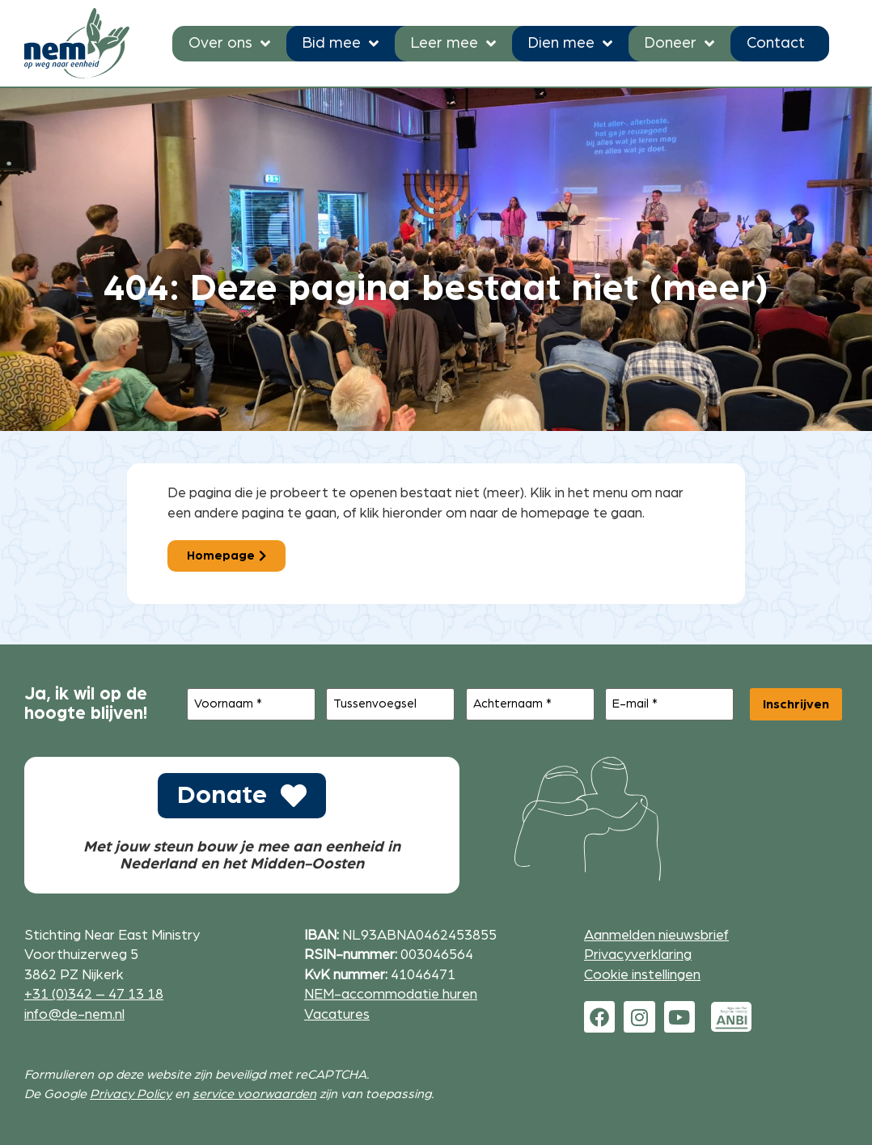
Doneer (679, 43)
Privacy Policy (130, 1094)
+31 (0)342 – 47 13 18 (93, 994)
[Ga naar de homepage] (76, 43)
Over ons (229, 43)
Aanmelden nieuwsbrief (656, 935)
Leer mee (453, 43)
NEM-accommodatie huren (390, 994)
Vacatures (337, 1014)
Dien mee (570, 43)
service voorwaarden (254, 1094)
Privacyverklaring (638, 954)
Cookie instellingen (642, 975)
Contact (776, 43)
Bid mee (341, 43)
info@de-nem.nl (74, 1014)
